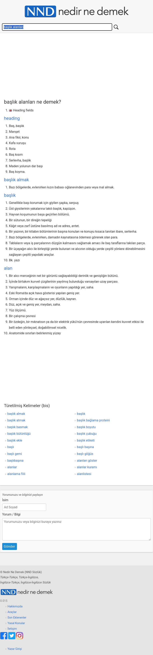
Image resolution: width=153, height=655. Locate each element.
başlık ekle (14, 440)
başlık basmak (17, 427)
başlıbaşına (15, 460)
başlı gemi (14, 454)
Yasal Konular (16, 623)
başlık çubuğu (87, 434)
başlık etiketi (86, 440)
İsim (5, 500)
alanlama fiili (16, 474)
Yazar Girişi (15, 649)
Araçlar (12, 612)
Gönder (9, 546)
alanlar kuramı (87, 467)
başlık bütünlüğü (19, 434)
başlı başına (85, 447)
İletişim (12, 628)
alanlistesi (84, 474)
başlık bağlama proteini (93, 420)
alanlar (12, 467)
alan (8, 268)
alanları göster (87, 460)
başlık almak (16, 179)
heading (12, 118)
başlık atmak (16, 420)
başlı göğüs (85, 454)
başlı (10, 447)
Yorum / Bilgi (11, 514)
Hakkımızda (15, 606)
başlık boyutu (86, 427)
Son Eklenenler (17, 617)
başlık (10, 195)
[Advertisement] (78, 65)
